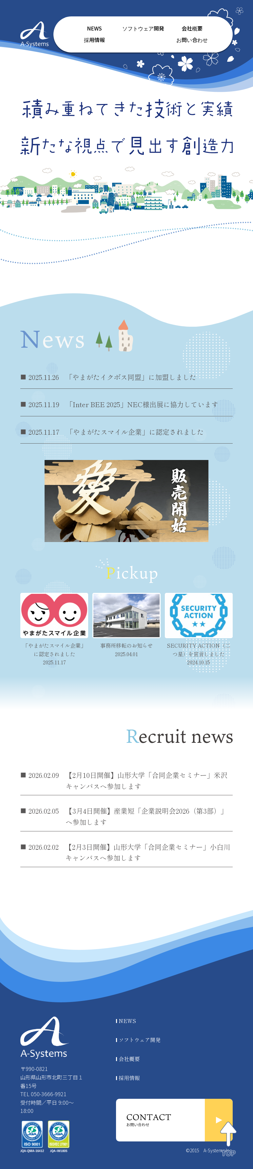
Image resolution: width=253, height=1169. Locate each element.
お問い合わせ (192, 40)
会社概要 (192, 28)
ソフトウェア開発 (143, 28)
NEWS (94, 28)
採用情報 (94, 40)
